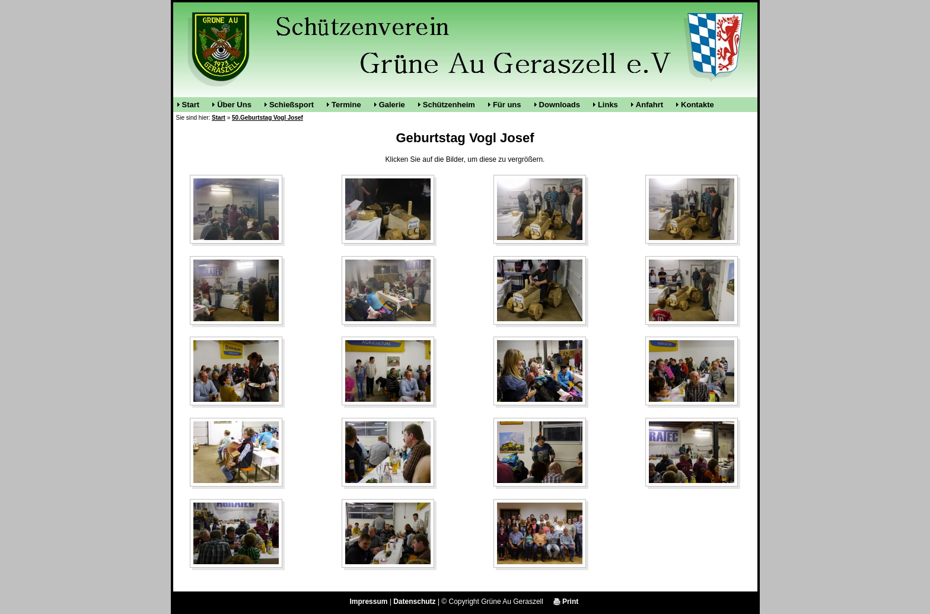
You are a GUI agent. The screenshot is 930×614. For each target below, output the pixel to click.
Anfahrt (649, 104)
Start (191, 104)
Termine (346, 104)
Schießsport (291, 104)
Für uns (507, 104)
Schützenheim (449, 104)
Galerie (392, 104)
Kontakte (697, 104)
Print (566, 601)
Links (608, 104)
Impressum (368, 601)
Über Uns (234, 104)
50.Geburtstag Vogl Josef (267, 117)
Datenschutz (414, 601)
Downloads (559, 104)
